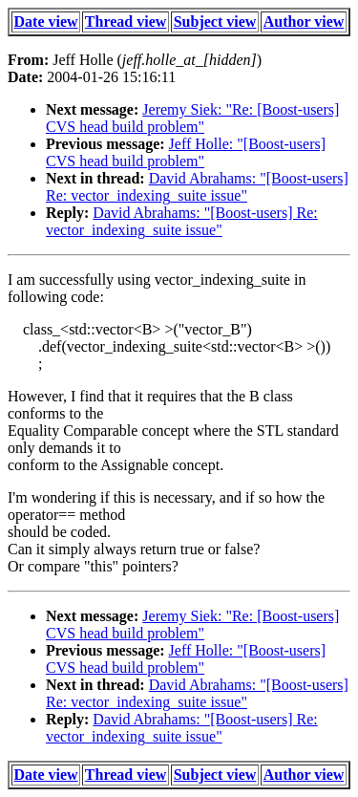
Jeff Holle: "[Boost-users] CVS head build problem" (186, 152)
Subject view (215, 21)
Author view (304, 21)
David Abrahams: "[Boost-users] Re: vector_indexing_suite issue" (197, 187)
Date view (46, 21)
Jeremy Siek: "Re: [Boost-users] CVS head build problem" (192, 118)
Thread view (125, 21)
